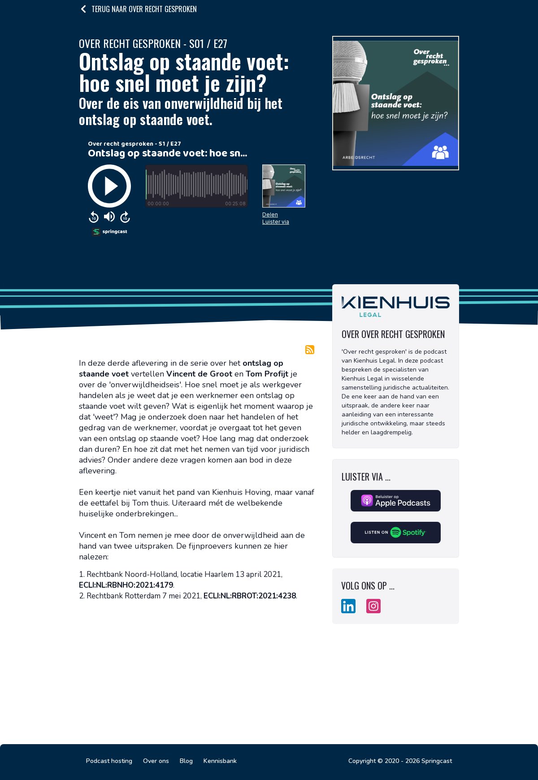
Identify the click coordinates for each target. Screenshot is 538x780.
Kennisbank (220, 761)
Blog (186, 761)
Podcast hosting (109, 761)
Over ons (156, 761)
